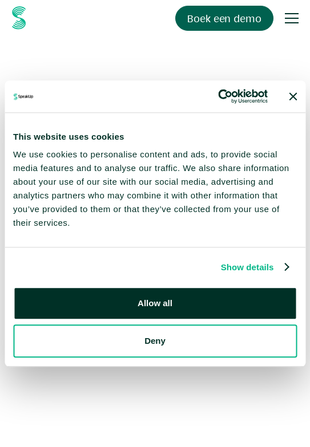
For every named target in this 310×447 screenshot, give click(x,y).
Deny (155, 341)
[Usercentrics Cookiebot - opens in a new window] (218, 96)
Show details (247, 267)
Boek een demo (224, 19)
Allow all (155, 303)
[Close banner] (293, 96)
